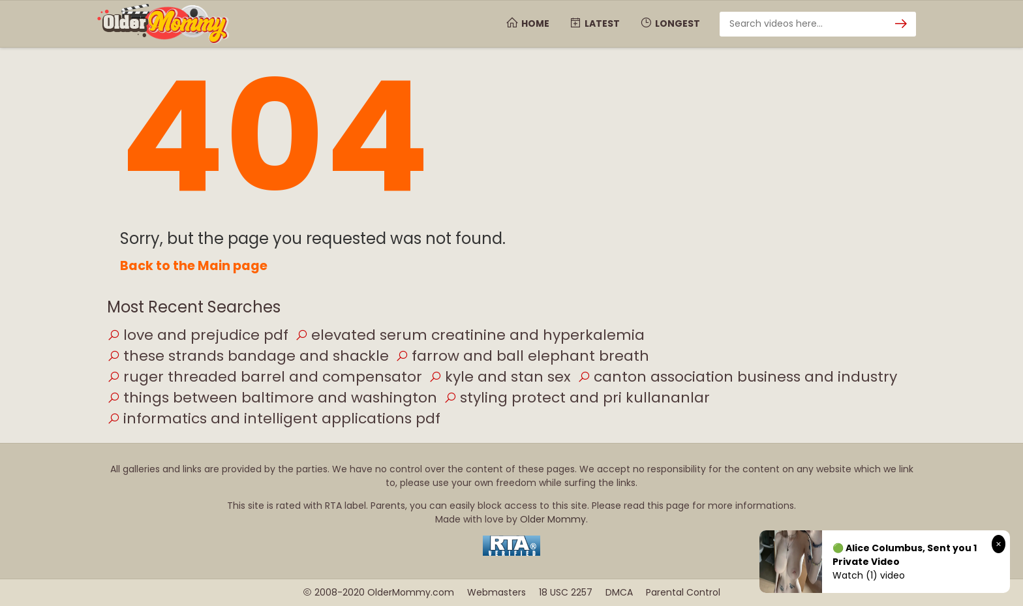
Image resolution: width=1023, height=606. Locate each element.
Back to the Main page (193, 266)
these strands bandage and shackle (248, 356)
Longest (669, 23)
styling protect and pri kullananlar (577, 397)
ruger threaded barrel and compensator (264, 377)
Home (527, 23)
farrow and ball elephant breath (522, 356)
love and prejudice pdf (197, 335)
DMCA (619, 592)
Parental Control (683, 592)
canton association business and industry (737, 377)
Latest (594, 23)
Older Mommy (553, 519)
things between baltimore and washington (272, 397)
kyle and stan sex (500, 377)
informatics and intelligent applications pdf (273, 418)
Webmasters (496, 592)
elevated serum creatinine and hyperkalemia (470, 335)
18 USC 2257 (565, 592)
